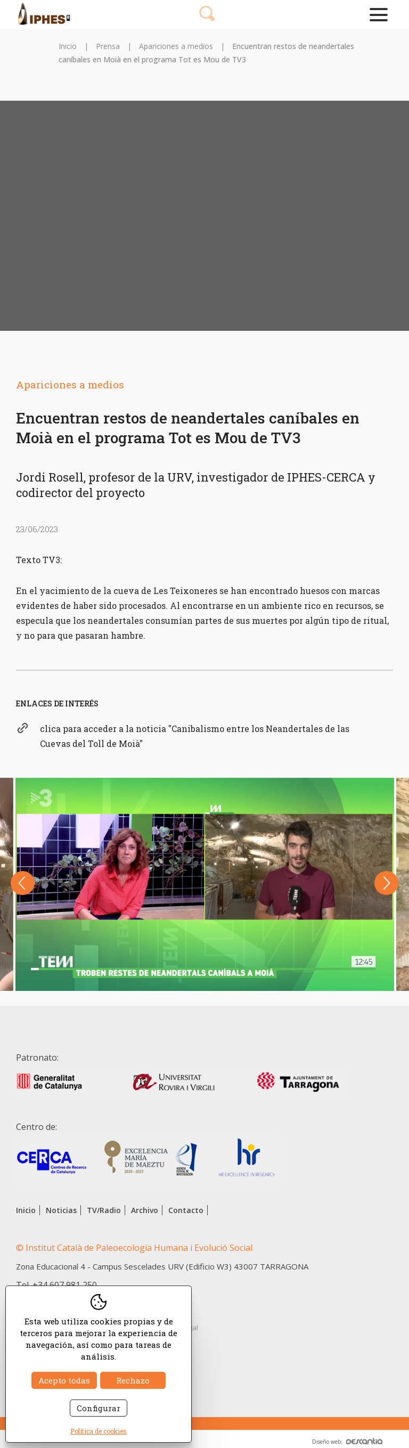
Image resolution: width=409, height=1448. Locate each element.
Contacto (185, 1210)
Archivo (144, 1210)
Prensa (108, 46)
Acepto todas (64, 1380)
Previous (23, 883)
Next (386, 883)
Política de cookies (98, 1431)
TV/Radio (104, 1210)
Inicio (68, 46)
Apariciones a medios (176, 46)
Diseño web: (347, 1441)
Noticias (61, 1210)
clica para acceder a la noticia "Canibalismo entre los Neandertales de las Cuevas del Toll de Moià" (194, 736)
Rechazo (133, 1380)
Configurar (98, 1408)
